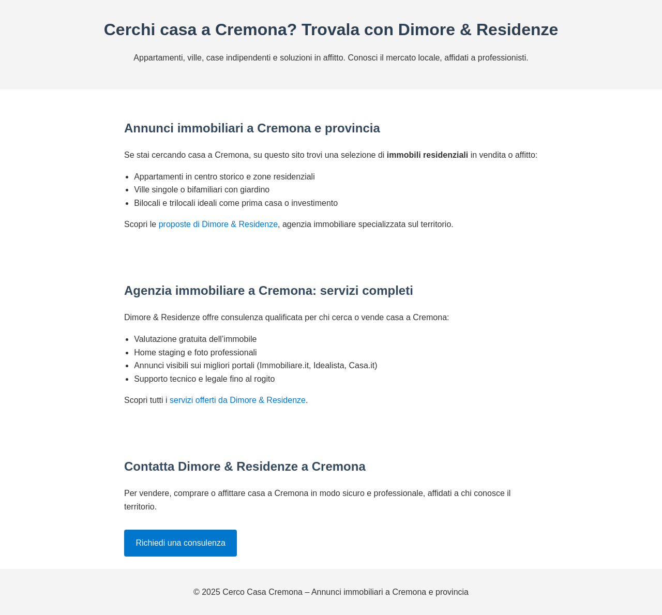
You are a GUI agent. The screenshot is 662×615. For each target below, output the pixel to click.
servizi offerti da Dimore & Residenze (238, 400)
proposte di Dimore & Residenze (218, 224)
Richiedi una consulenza (180, 542)
